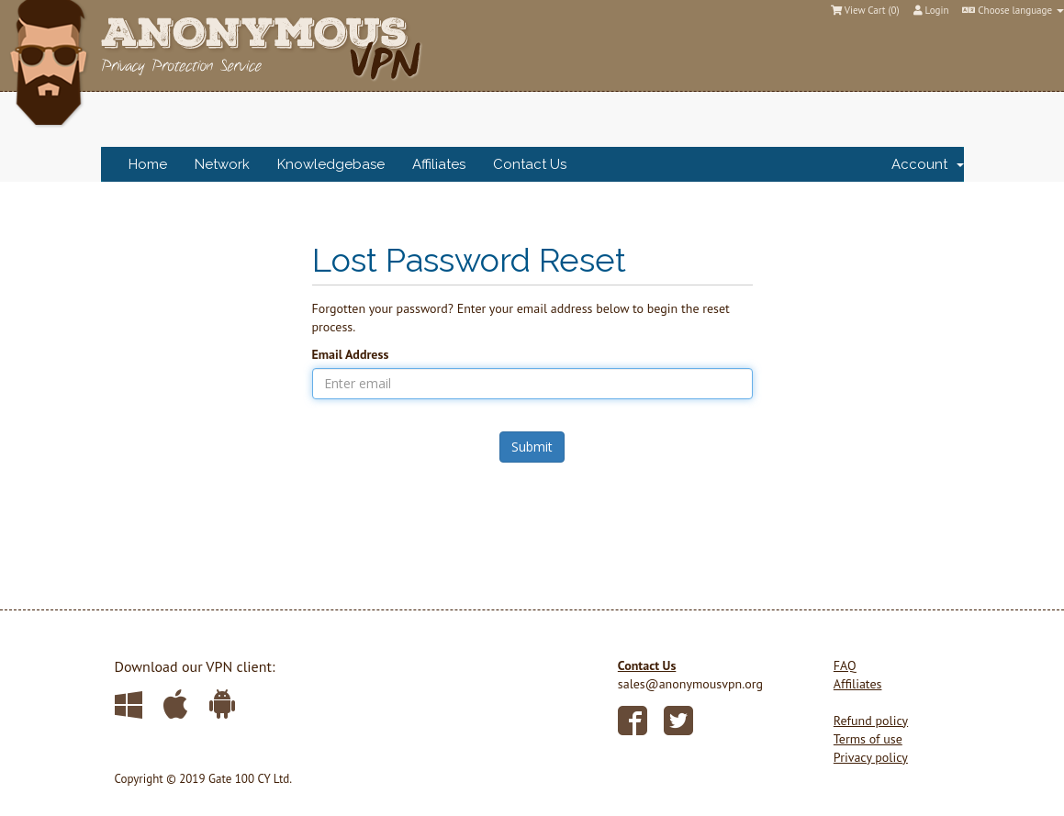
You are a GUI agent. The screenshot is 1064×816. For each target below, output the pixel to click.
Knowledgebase (331, 164)
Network (222, 164)
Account (927, 164)
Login (931, 10)
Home (148, 164)
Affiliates (438, 164)
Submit (532, 446)
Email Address (350, 354)
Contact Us (529, 164)
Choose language (1013, 10)
